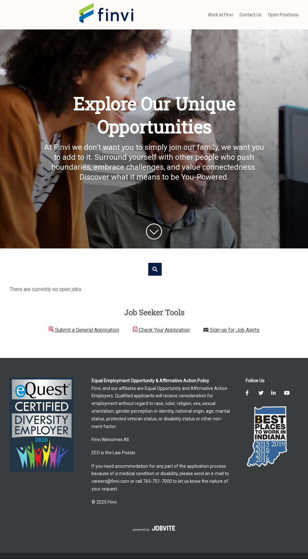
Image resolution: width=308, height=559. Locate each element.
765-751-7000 (157, 481)
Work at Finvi (220, 14)
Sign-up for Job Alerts (231, 330)
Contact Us (250, 14)
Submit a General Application (84, 330)
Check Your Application (161, 330)
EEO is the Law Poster (113, 452)
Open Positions (283, 14)
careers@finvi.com (110, 481)
